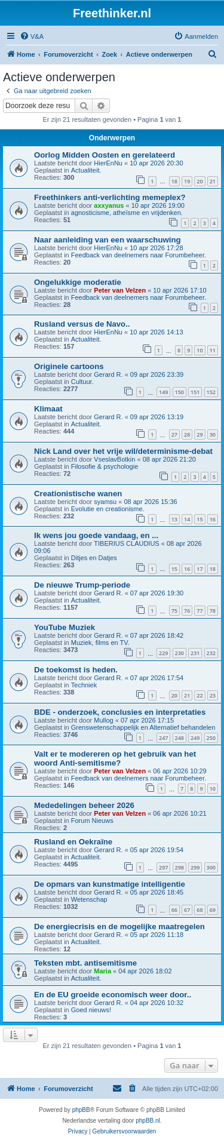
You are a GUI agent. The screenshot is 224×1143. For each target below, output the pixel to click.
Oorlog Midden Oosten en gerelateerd (104, 154)
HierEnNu (108, 163)
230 (179, 653)
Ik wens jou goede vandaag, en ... (96, 535)
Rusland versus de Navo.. (82, 323)
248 (179, 738)
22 (199, 695)
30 (213, 434)
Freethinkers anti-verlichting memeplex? (110, 197)
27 (174, 434)
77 (199, 610)
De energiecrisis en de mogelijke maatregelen (119, 926)
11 (213, 350)
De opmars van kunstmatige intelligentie (109, 884)
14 (187, 519)
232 (211, 653)
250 (211, 738)
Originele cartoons (69, 366)
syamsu (105, 501)
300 (211, 867)
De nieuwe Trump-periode (82, 584)
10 (199, 350)
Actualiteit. (86, 170)
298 (179, 867)
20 (199, 181)
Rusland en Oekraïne (73, 841)
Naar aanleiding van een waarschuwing (107, 239)
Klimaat (48, 408)
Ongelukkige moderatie (77, 282)
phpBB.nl (148, 1120)
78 (213, 610)
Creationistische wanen (78, 493)
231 (195, 653)
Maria (102, 971)
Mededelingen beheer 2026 (84, 805)
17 (199, 569)
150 (179, 392)
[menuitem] (32, 36)
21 (213, 181)
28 (187, 434)
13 (174, 519)
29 (199, 434)
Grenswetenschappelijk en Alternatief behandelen (143, 727)
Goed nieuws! (91, 1009)
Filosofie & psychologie (105, 466)
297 (163, 867)
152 (211, 392)
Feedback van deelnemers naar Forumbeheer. (138, 255)
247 (163, 738)
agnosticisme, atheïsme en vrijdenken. (127, 212)
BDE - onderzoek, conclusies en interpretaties (119, 712)
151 (195, 392)
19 (187, 181)
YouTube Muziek (64, 627)
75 (174, 610)
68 (199, 910)
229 (163, 653)
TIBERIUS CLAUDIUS (126, 543)
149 (163, 392)
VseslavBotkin (114, 459)
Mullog (103, 720)
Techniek (84, 685)
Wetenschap (89, 899)
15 (199, 519)
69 (213, 910)
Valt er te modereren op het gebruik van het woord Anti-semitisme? (115, 758)
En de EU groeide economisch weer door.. (112, 994)
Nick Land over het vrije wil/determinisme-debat (123, 451)
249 (195, 738)
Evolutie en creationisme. (108, 508)
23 (213, 695)
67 (187, 910)
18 (174, 181)
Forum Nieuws (92, 820)
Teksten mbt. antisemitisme (85, 962)
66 (174, 910)
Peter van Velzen (120, 290)
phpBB (81, 1110)
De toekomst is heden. (76, 669)
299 (195, 867)
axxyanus (109, 205)
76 (187, 610)
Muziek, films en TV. (100, 642)
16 (213, 519)
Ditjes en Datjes (94, 557)
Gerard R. (108, 374)
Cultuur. (82, 381)
